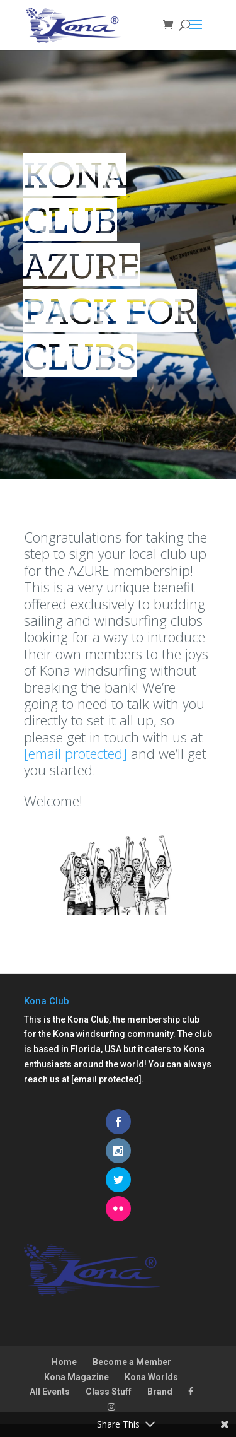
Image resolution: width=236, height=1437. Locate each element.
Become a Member (132, 1362)
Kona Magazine (76, 1377)
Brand (159, 1392)
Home (64, 1362)
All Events (50, 1392)
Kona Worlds (151, 1377)
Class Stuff (109, 1392)
